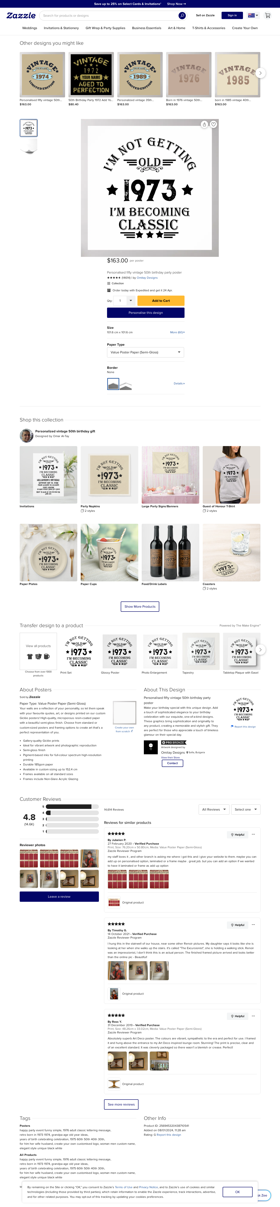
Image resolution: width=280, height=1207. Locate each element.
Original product (126, 762)
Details (260, 245)
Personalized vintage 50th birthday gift (65, 292)
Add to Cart (242, 163)
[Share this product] (163, 124)
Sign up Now (182, 1087)
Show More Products (140, 467)
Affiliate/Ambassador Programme (156, 1140)
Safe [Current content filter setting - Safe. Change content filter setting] (237, 1145)
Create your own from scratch (124, 590)
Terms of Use (124, 1187)
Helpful (237, 695)
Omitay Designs (229, 140)
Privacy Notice (148, 1187)
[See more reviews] (200, 140)
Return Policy (87, 1145)
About (36, 1135)
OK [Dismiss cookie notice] (237, 1192)
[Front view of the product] (108, 188)
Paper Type (197, 207)
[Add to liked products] (172, 124)
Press (35, 1140)
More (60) (258, 194)
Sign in (232, 15)
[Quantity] (201, 162)
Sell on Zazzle (205, 15)
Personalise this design (227, 175)
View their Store (170, 618)
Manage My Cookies (227, 1140)
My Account (86, 1135)
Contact (172, 623)
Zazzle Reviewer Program (124, 711)
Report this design (243, 587)
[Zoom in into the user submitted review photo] (29, 719)
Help (82, 1150)
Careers (37, 1145)
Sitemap (219, 1135)
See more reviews (121, 965)
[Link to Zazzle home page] (22, 15)
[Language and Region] (253, 15)
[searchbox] (113, 16)
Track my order (89, 1140)
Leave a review (59, 757)
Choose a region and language (135, 1160)
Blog (138, 1145)
